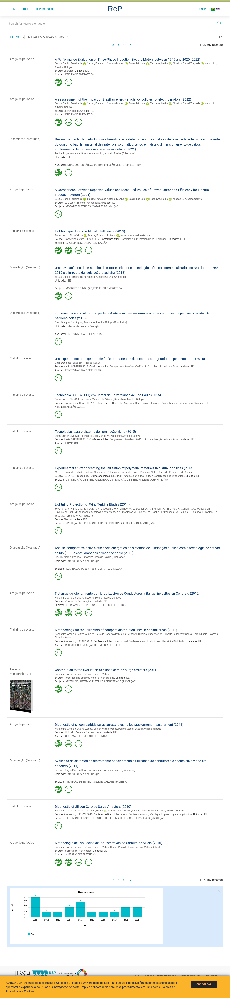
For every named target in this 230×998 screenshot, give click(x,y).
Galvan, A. (186, 508)
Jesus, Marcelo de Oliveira (98, 399)
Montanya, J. (129, 512)
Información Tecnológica (77, 601)
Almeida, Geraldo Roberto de (101, 634)
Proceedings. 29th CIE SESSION (81, 239)
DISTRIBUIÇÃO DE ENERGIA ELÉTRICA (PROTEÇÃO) (139, 479)
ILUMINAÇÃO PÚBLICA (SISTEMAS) (86, 568)
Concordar (203, 984)
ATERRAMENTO (74, 605)
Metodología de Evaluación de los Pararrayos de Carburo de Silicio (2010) (108, 843)
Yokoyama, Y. (62, 508)
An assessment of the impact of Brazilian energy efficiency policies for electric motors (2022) (123, 99)
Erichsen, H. (173, 508)
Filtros (14, 36)
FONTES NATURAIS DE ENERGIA (83, 334)
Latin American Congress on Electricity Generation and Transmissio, (155, 403)
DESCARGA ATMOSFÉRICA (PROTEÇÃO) (132, 523)
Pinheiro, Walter (149, 472)
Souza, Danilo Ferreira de (68, 63)
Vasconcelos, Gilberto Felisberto (166, 634)
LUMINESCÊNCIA (81, 242)
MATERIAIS (72, 681)
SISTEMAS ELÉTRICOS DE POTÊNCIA (86, 736)
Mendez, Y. (115, 512)
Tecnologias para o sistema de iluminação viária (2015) (95, 431)
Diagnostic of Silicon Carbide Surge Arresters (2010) (93, 806)
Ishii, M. (73, 512)
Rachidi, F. (157, 512)
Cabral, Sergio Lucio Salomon (201, 634)
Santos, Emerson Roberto (102, 235)
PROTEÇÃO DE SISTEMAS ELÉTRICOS (87, 523)
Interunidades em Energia (83, 326)
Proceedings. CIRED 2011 (78, 641)
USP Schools (44, 9)
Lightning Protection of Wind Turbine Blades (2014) (92, 504)
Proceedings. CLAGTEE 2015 (80, 403)
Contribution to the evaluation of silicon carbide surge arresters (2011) (106, 670)
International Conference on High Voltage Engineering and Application (153, 814)
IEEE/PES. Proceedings (76, 475)
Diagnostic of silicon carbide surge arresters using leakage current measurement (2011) (119, 724)
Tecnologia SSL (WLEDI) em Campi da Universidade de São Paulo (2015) (108, 395)
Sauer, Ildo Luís (137, 63)
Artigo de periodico (22, 59)
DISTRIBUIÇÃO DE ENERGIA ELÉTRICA (87, 479)
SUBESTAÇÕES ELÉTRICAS (80, 854)
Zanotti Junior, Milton (97, 674)
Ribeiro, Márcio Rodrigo (68, 557)
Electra (68, 519)
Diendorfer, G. (127, 508)
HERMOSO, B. (78, 508)
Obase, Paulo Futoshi (122, 728)
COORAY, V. (93, 508)
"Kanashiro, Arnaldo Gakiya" (47, 37)
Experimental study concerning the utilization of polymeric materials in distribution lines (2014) (124, 468)
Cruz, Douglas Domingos (68, 322)
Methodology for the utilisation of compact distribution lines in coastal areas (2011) (116, 630)
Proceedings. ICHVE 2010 (78, 814)
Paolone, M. (144, 512)
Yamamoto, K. (73, 515)
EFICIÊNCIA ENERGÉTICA (79, 74)
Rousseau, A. (171, 512)
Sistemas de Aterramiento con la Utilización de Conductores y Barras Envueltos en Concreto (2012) (127, 593)
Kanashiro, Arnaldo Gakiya (187, 198)
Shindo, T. (198, 512)
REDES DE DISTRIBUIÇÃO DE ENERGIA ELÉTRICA (92, 645)
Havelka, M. (61, 512)
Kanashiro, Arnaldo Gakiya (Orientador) (113, 153)
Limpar (219, 36)
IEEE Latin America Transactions (82, 202)
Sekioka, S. (186, 512)
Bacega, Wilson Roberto (148, 728)
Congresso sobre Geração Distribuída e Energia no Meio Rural (144, 366)
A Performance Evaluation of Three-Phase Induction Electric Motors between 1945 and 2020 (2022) (127, 59)
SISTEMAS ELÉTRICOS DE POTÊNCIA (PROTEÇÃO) (108, 681)
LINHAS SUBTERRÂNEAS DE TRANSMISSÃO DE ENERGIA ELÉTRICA (103, 164)
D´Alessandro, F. (110, 508)
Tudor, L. (59, 515)
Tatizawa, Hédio (159, 63)
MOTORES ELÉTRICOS (78, 206)
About (26, 9)
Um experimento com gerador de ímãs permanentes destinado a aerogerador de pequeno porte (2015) (130, 359)
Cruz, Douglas (62, 362)
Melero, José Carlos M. (97, 435)
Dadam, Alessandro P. (96, 472)
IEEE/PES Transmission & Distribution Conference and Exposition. (147, 475)
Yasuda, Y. (87, 515)
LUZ (68, 242)
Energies (68, 70)
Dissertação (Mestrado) (25, 139)
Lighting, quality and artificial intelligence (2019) (90, 231)
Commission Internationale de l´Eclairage (144, 239)
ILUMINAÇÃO (99, 242)
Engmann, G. (158, 508)
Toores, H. (210, 512)
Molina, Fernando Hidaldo (69, 472)
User (202, 9)
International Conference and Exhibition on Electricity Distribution (150, 641)
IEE (87, 70)
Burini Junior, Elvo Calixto (69, 235)
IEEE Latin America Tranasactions (82, 732)
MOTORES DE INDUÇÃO (105, 206)
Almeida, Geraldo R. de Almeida (176, 472)
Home (13, 9)
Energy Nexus (71, 110)
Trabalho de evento (22, 231)
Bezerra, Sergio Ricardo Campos (103, 597)
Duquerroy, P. (143, 508)
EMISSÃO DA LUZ (75, 406)
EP (185, 239)
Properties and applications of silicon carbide (89, 677)
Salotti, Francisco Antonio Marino (105, 63)
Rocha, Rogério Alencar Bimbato (73, 153)
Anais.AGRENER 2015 (76, 366)
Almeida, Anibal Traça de (186, 63)
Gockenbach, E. (201, 508)
